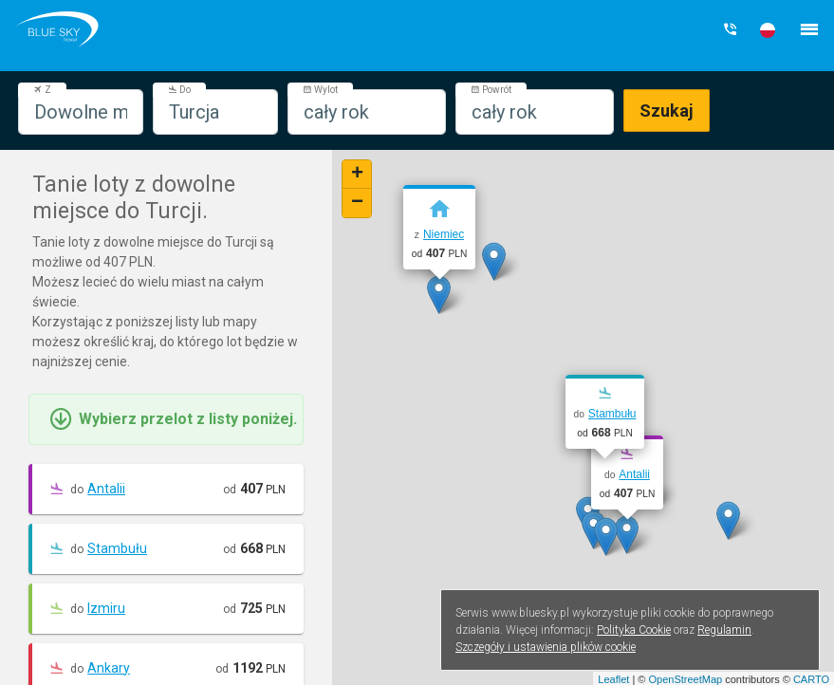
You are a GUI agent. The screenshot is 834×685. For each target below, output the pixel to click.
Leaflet (613, 679)
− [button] (357, 203)
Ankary (108, 668)
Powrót (491, 89)
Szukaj (666, 110)
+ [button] (357, 174)
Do (179, 89)
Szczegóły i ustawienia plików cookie (545, 647)
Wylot (320, 89)
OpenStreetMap (685, 679)
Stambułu (117, 548)
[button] (767, 30)
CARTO (811, 679)
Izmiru (106, 608)
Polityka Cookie (634, 630)
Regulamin (724, 630)
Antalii (106, 488)
